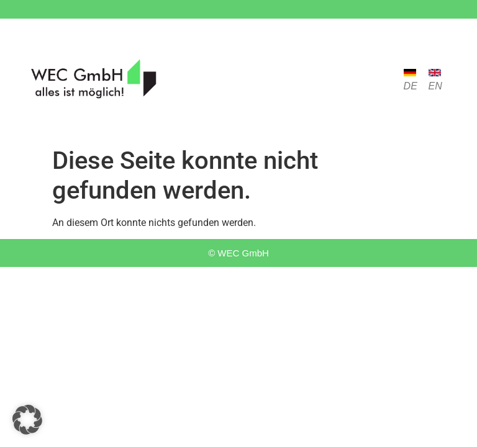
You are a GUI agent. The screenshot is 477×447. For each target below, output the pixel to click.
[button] (27, 419)
